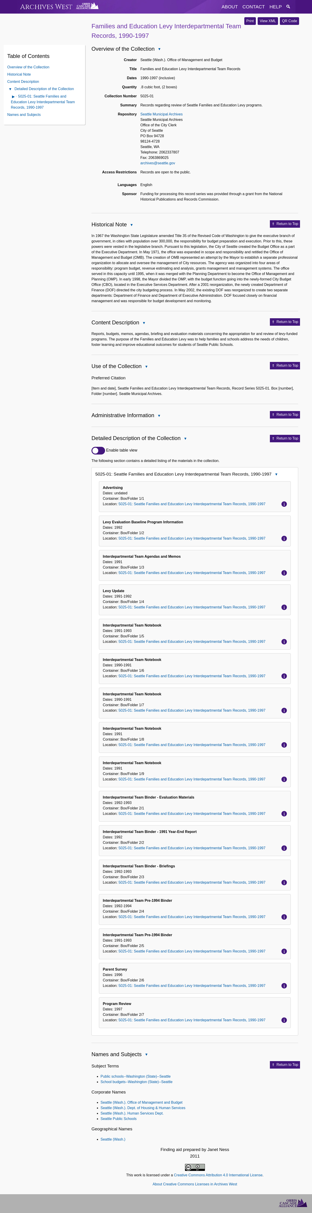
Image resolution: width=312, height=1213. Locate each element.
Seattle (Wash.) (113, 1139)
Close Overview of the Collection (159, 49)
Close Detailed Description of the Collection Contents (10, 89)
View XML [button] (268, 21)
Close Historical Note (131, 225)
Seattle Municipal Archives (161, 114)
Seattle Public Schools (119, 1119)
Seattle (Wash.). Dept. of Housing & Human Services (143, 1108)
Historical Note (19, 74)
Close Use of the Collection (146, 367)
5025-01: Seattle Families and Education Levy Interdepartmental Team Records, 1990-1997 (43, 101)
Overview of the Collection (28, 67)
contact (253, 6)
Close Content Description (143, 323)
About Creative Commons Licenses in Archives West (195, 1184)
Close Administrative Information (158, 416)
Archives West (46, 7)
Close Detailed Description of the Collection (185, 439)
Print (250, 21)
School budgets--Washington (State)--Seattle (137, 1082)
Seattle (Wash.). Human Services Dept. (132, 1113)
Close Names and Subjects (146, 1055)
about (230, 6)
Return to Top (285, 224)
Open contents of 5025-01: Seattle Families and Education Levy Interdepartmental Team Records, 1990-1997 (13, 97)
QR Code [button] (289, 21)
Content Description (23, 82)
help (275, 6)
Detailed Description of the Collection (44, 89)
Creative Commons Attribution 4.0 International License (218, 1175)
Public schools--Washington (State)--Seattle (136, 1076)
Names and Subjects (24, 115)
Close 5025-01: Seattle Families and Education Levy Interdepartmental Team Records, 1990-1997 (276, 474)
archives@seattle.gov (157, 163)
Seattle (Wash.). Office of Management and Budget (141, 1102)
